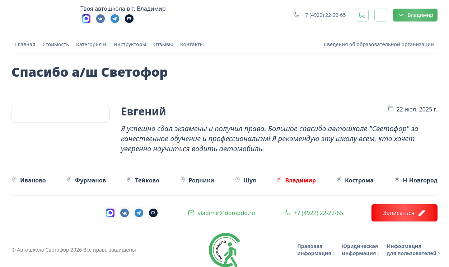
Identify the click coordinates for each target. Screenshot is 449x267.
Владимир (415, 15)
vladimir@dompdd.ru (226, 213)
